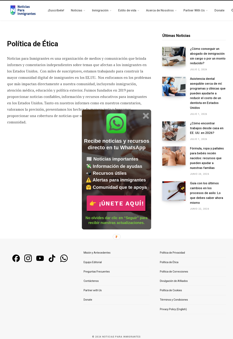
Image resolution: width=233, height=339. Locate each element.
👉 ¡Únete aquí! (116, 203)
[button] (116, 144)
